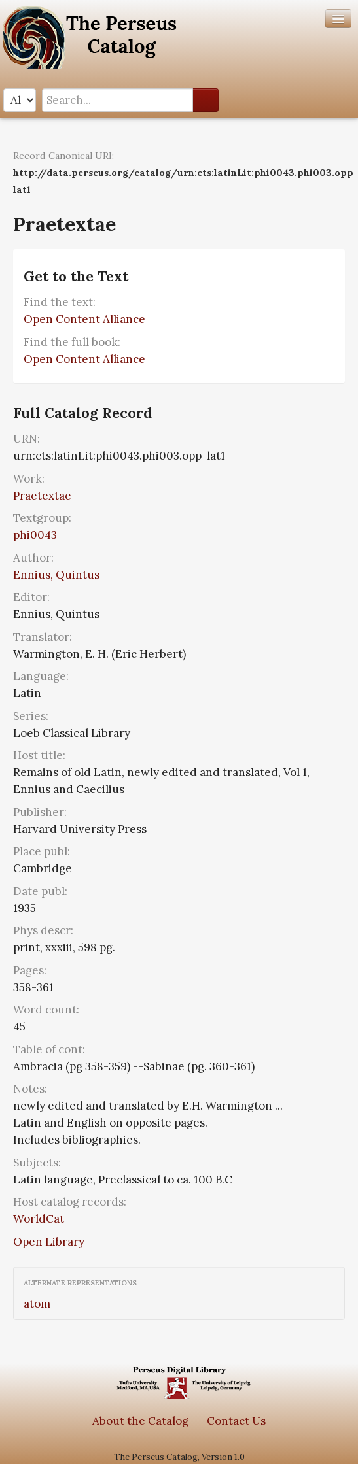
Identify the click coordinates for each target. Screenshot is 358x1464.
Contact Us (236, 1421)
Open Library (48, 1241)
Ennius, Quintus (56, 575)
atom (37, 1304)
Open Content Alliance (84, 319)
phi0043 (35, 535)
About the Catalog (140, 1421)
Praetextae (42, 495)
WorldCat (38, 1219)
